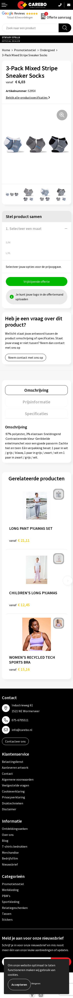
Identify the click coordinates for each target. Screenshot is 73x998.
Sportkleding (10, 902)
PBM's (6, 896)
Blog (5, 841)
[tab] (36, 390)
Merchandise (10, 852)
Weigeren (35, 983)
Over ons (8, 835)
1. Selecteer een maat (23, 228)
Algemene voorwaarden (17, 779)
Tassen (6, 914)
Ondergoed (47, 50)
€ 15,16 (19, 669)
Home (6, 50)
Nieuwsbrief (10, 864)
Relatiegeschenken (15, 908)
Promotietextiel (25, 50)
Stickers (7, 919)
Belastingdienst (12, 762)
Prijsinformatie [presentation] (36, 402)
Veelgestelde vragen (15, 785)
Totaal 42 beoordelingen (20, 17)
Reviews (19, 13)
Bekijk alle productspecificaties (28, 97)
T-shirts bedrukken (14, 846)
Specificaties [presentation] (36, 413)
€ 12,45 (19, 604)
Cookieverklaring (13, 791)
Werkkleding (10, 890)
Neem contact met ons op (25, 357)
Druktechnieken (12, 803)
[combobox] (30, 27)
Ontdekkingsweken (15, 829)
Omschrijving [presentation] (36, 390)
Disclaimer (9, 809)
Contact (7, 774)
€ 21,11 (19, 540)
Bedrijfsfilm (10, 858)
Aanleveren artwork (15, 767)
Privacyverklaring (13, 797)
